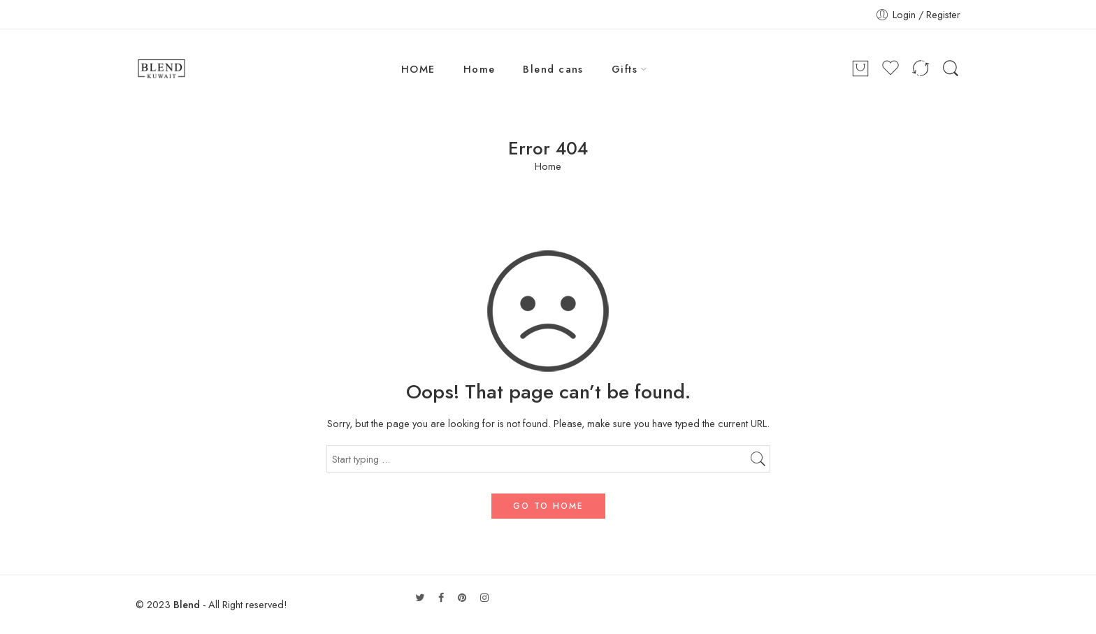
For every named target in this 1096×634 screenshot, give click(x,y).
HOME (418, 69)
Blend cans (553, 69)
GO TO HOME (548, 506)
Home (479, 69)
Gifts (624, 69)
